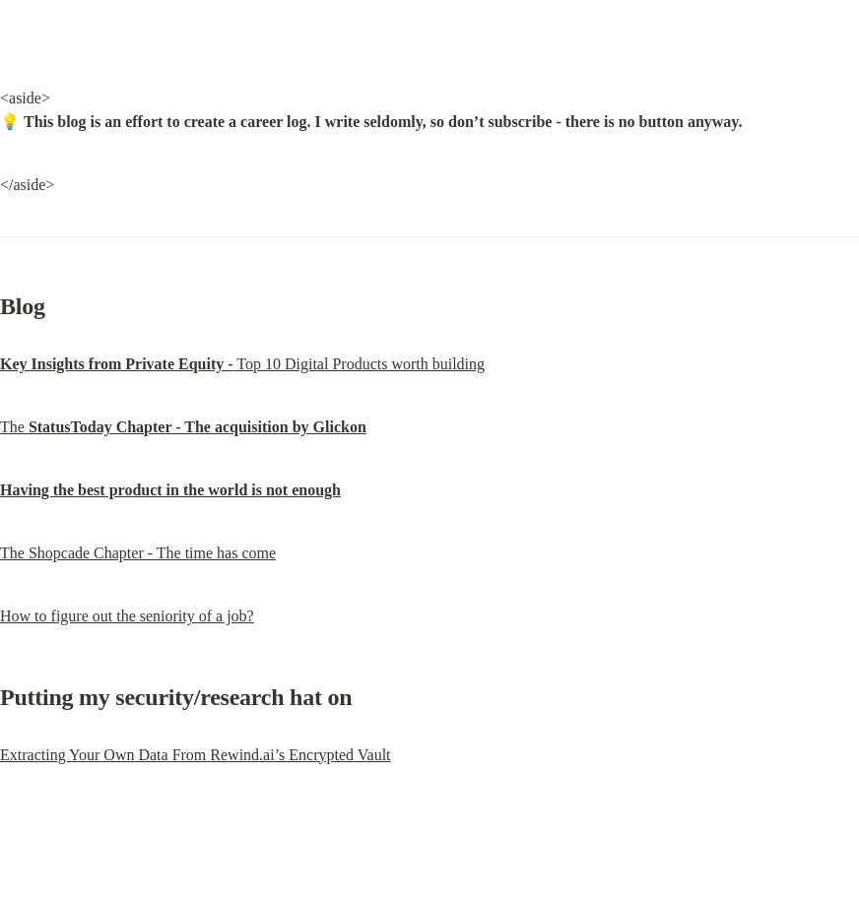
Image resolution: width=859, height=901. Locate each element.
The (183, 426)
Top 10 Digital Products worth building (242, 363)
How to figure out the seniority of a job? (127, 616)
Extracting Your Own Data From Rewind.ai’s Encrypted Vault (195, 754)
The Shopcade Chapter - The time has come (138, 553)
